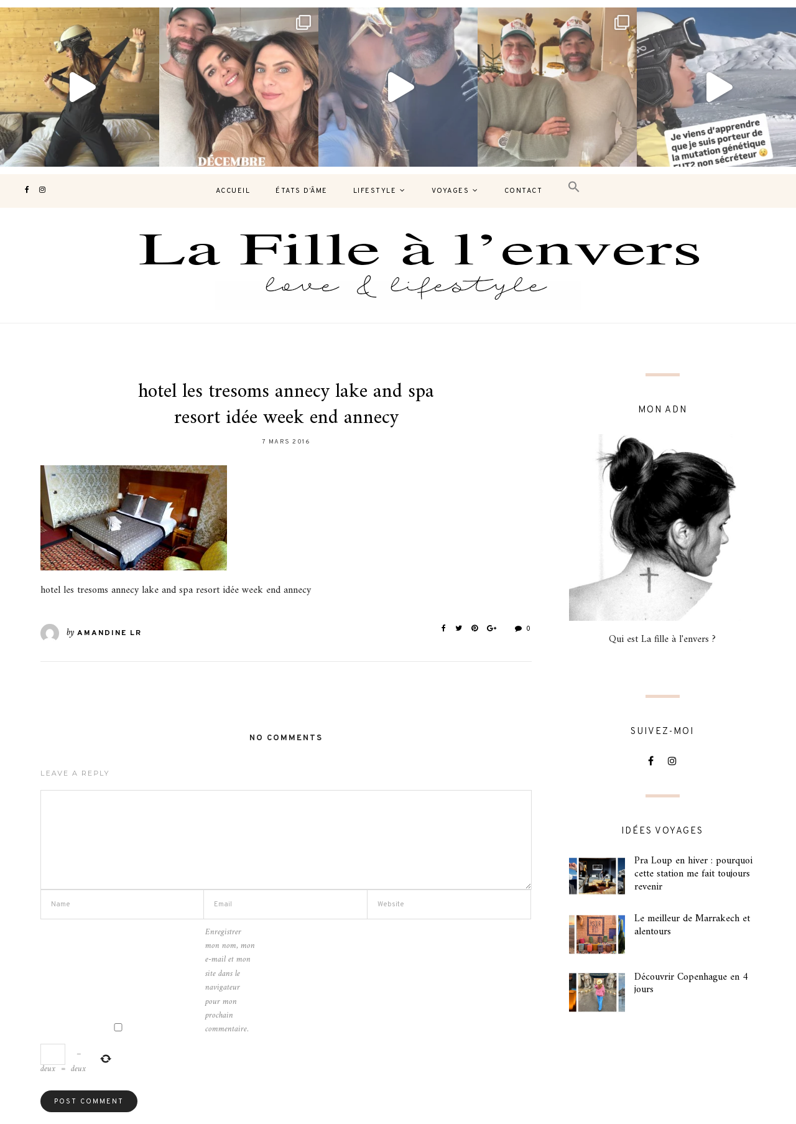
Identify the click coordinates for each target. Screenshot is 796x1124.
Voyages (451, 191)
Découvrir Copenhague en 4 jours (691, 983)
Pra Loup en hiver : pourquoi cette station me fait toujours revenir (693, 874)
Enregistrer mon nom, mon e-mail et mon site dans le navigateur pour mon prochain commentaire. (230, 981)
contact (523, 191)
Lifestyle (375, 191)
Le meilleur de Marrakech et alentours (692, 925)
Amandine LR (109, 633)
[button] (574, 187)
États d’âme (301, 191)
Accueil (233, 191)
